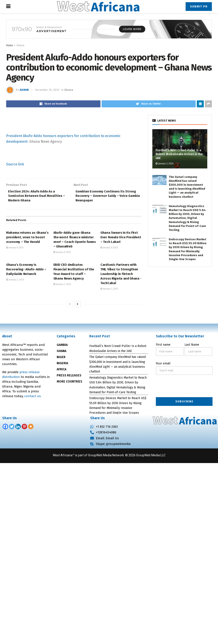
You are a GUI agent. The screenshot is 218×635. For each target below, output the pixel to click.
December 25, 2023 (47, 89)
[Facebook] (5, 428)
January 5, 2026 (164, 163)
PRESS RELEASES (69, 377)
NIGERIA (62, 365)
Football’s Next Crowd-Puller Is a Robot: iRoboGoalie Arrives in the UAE (179, 154)
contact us (32, 398)
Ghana (20, 45)
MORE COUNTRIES (69, 383)
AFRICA (61, 371)
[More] (30, 428)
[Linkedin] (18, 428)
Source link (15, 164)
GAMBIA (62, 346)
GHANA (61, 353)
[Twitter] (11, 428)
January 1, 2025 (62, 286)
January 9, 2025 (14, 249)
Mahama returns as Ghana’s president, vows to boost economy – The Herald (27, 239)
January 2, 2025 (15, 281)
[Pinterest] (24, 428)
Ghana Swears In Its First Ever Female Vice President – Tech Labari (120, 239)
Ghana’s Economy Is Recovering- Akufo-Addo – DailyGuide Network (26, 271)
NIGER (61, 359)
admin (24, 89)
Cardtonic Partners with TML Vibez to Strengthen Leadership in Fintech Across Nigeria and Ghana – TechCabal (121, 275)
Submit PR (198, 6)
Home (9, 45)
